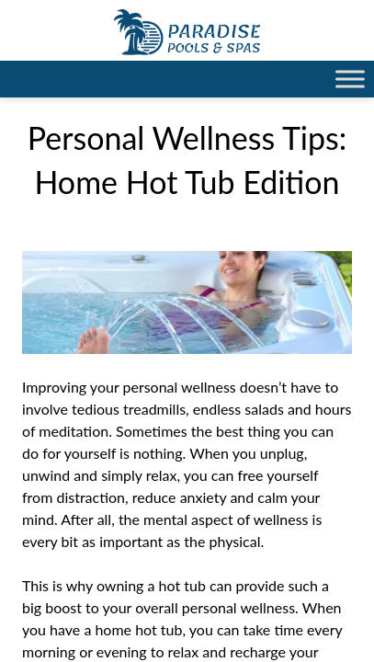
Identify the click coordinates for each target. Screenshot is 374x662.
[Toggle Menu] (350, 78)
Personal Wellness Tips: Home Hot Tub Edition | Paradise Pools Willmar (186, 32)
